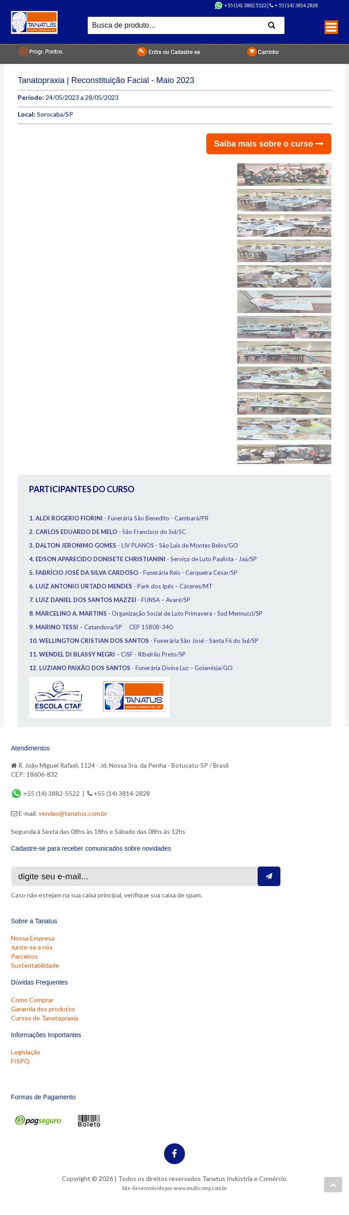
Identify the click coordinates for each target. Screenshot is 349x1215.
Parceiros (24, 956)
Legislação (25, 1052)
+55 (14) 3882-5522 (46, 793)
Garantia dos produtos (43, 1009)
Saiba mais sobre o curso (269, 143)
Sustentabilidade (35, 965)
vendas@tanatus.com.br (73, 813)
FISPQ (20, 1061)
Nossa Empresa (33, 938)
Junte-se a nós (32, 947)
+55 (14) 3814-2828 (118, 793)
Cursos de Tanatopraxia (44, 1018)
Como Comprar (32, 1000)
